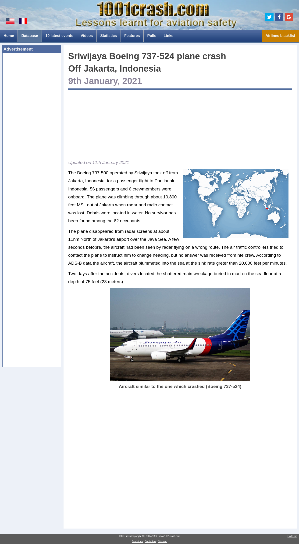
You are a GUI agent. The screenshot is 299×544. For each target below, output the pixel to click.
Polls (151, 36)
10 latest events (59, 36)
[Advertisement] (32, 128)
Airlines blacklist (280, 36)
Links (168, 36)
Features (132, 36)
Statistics (108, 36)
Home (9, 36)
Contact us (150, 541)
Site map (162, 541)
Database (29, 36)
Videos (87, 36)
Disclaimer (137, 541)
